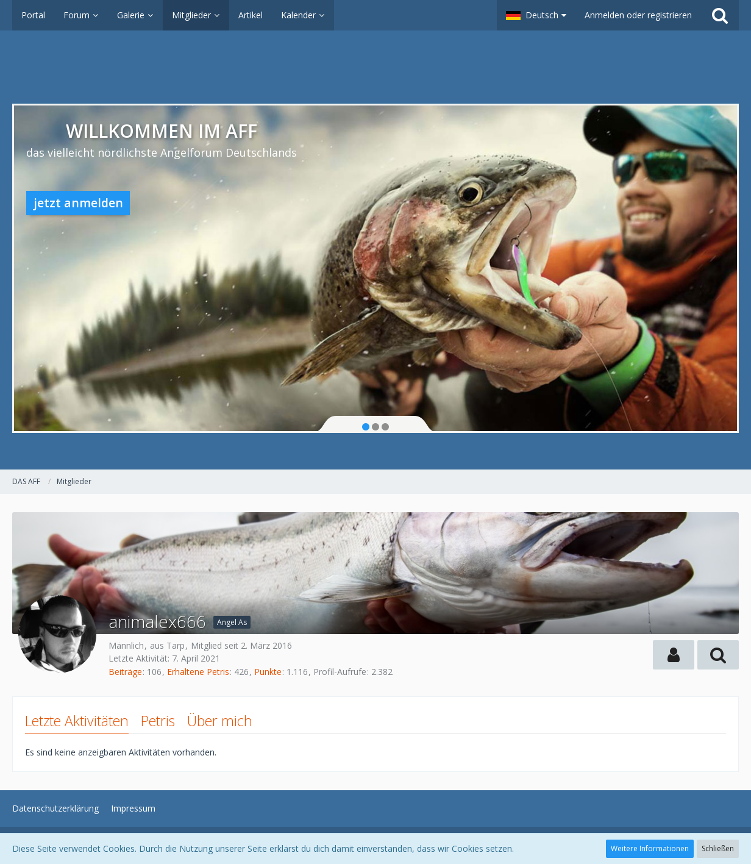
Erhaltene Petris (198, 671)
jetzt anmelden (78, 203)
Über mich (219, 720)
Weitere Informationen (650, 848)
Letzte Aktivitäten (77, 720)
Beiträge (125, 671)
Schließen (718, 848)
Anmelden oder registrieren (638, 15)
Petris (158, 720)
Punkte (268, 671)
